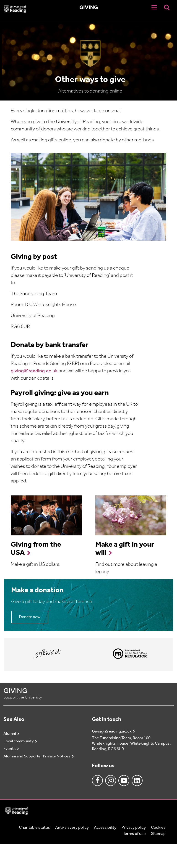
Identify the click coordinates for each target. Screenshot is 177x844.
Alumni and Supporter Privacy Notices (36, 756)
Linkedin (137, 780)
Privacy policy (134, 827)
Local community (18, 741)
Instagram (110, 780)
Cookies (158, 827)
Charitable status (34, 827)
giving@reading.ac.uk (34, 371)
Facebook (97, 780)
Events (9, 749)
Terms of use (134, 834)
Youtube (123, 780)
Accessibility (105, 827)
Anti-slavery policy (72, 827)
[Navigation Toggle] (154, 7)
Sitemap (158, 834)
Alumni (9, 734)
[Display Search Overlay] (167, 7)
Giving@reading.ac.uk (112, 731)
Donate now (29, 617)
